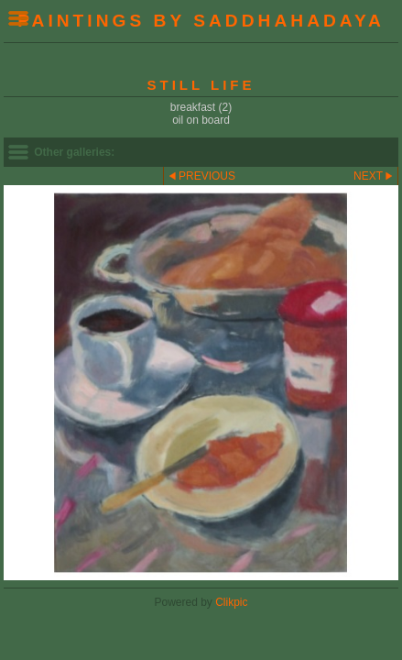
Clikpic (231, 602)
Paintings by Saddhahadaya (201, 20)
